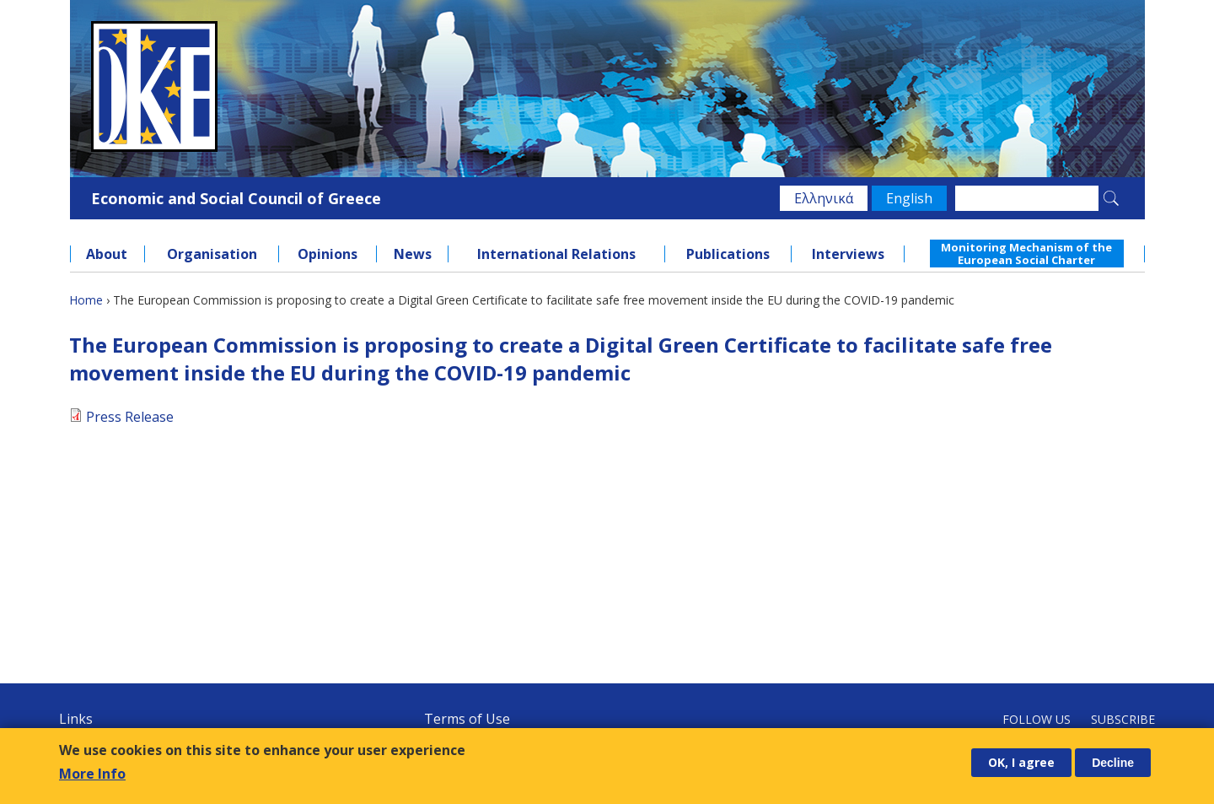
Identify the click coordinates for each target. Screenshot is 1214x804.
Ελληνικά (823, 198)
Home (86, 300)
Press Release (130, 416)
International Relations (556, 254)
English (909, 198)
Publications (728, 254)
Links (76, 719)
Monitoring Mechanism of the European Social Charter (1026, 253)
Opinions (327, 254)
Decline (1113, 762)
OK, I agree (1021, 762)
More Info (92, 773)
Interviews (848, 254)
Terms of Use (467, 719)
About (106, 254)
